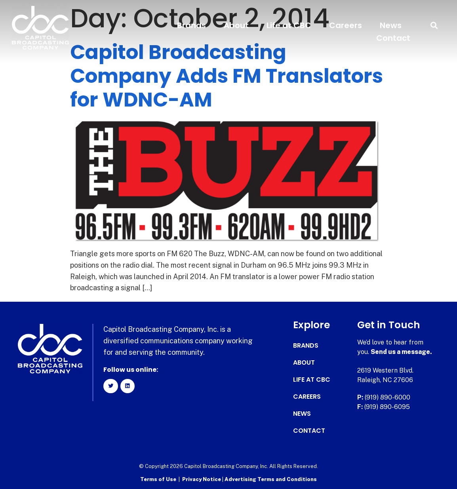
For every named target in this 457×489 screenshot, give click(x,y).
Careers (345, 25)
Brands (191, 25)
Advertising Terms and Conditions (271, 479)
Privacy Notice (202, 479)
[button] (434, 25)
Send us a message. (401, 352)
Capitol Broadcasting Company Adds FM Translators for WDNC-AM (226, 76)
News (391, 25)
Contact (393, 38)
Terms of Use (158, 479)
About (236, 25)
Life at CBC (289, 25)
